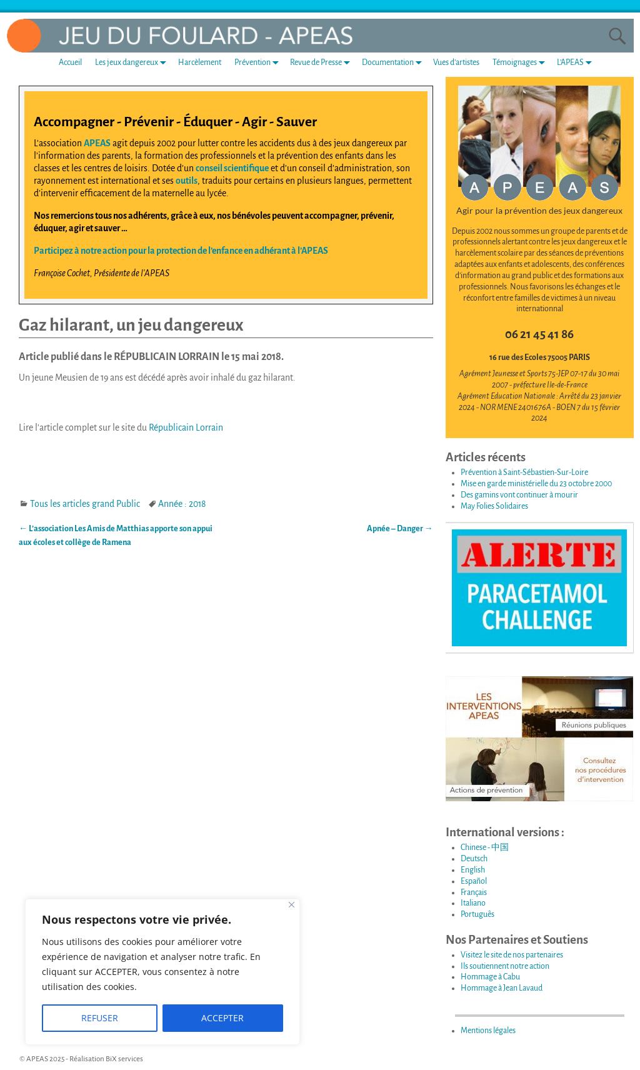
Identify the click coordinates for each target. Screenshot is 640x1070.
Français (474, 892)
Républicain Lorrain (186, 427)
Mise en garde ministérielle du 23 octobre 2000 (536, 483)
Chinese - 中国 (485, 847)
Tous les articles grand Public (85, 504)
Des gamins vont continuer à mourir (519, 495)
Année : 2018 (182, 504)
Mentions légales (488, 1030)
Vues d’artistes (456, 62)
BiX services (124, 1059)
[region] (162, 972)
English (473, 870)
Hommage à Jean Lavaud (501, 988)
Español (474, 881)
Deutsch (474, 858)
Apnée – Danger (400, 528)
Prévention (259, 62)
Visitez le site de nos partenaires (512, 955)
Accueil (70, 62)
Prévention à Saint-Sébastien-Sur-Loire (524, 472)
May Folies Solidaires (494, 506)
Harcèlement (199, 62)
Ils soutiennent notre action (505, 966)
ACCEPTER (222, 1018)
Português (477, 914)
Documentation (394, 62)
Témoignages (521, 62)
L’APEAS (577, 62)
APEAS (97, 143)
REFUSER (99, 1018)
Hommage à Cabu (490, 976)
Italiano (473, 903)
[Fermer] (291, 905)
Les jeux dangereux (133, 62)
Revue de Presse (322, 62)
